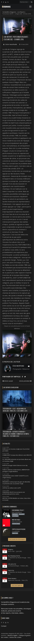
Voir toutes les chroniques (17, 539)
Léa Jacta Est (12, 564)
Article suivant (7, 381)
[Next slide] (28, 341)
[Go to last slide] (5, 341)
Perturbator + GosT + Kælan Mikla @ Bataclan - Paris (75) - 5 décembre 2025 (15, 409)
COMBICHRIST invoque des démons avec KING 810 (17, 455)
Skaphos (10, 549)
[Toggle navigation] (30, 6)
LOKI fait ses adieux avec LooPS (11, 488)
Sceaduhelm (16, 531)
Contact (3, 626)
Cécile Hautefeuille (11, 44)
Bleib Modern (12, 578)
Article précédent (25, 381)
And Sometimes (17, 512)
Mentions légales (12, 635)
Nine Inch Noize (17, 522)
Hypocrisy (11, 570)
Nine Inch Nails (16, 520)
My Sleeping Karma (14, 556)
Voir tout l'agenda (17, 585)
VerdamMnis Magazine (9, 12)
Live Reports (21, 12)
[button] (5, 356)
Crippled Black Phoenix (18, 529)
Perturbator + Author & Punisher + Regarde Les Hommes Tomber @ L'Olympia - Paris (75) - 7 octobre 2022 (16, 434)
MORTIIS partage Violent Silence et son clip (15, 465)
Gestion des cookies (15, 637)
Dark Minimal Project (18, 510)
